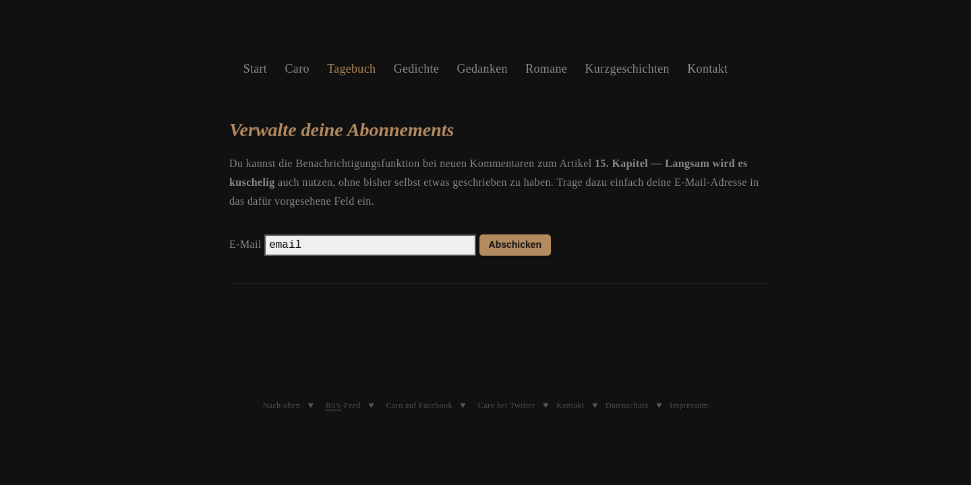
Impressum (689, 405)
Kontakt (707, 68)
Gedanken (482, 68)
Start (255, 68)
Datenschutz (627, 405)
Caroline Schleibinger (485, 34)
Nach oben (281, 405)
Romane (546, 68)
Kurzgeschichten (627, 68)
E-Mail (245, 244)
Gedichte (416, 68)
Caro (297, 68)
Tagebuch (351, 68)
